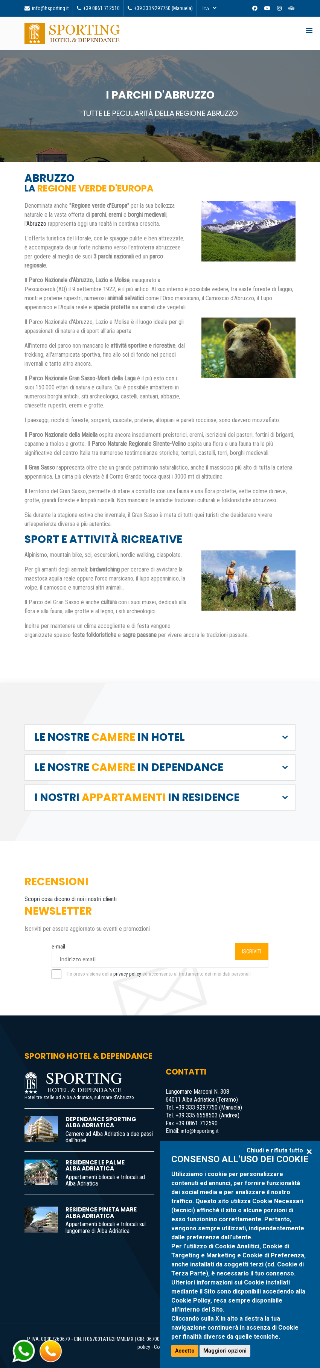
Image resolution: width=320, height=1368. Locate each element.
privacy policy (127, 974)
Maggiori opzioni (225, 1351)
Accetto (185, 1351)
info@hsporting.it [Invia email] (46, 8)
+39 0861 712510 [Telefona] (98, 8)
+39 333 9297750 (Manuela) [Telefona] (160, 8)
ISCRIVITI (251, 951)
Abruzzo (36, 223)
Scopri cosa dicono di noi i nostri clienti (70, 899)
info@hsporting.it (200, 1131)
